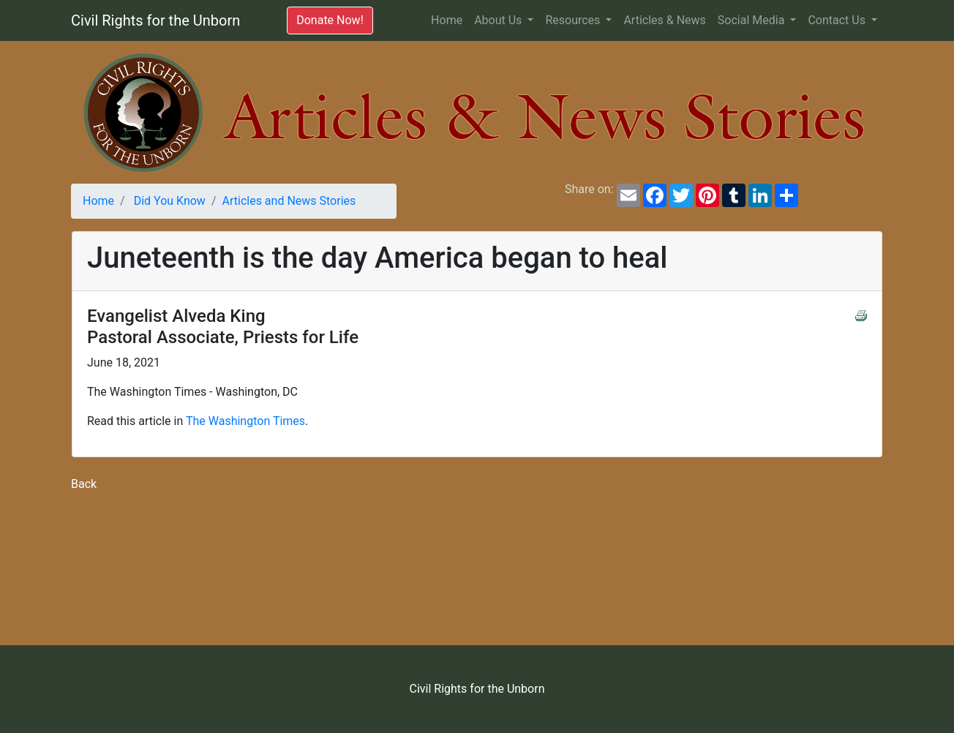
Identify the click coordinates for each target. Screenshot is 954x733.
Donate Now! (330, 20)
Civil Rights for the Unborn (155, 20)
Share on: (586, 189)
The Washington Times (245, 421)
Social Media (753, 20)
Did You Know (170, 201)
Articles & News (664, 20)
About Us (499, 20)
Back (84, 484)
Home (449, 19)
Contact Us (838, 20)
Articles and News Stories (289, 201)
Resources (574, 20)
